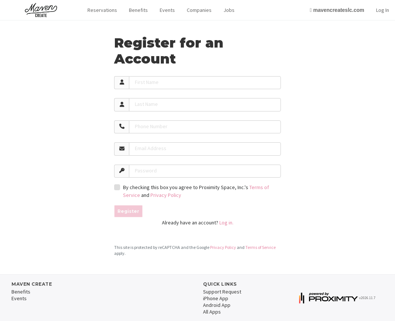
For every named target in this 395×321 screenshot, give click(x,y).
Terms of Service (260, 247)
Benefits (138, 10)
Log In (382, 10)
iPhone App (215, 298)
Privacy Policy (165, 195)
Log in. (226, 222)
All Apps (212, 311)
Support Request (222, 291)
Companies (199, 10)
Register (128, 211)
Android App (216, 305)
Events (167, 10)
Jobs (229, 10)
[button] (102, 10)
